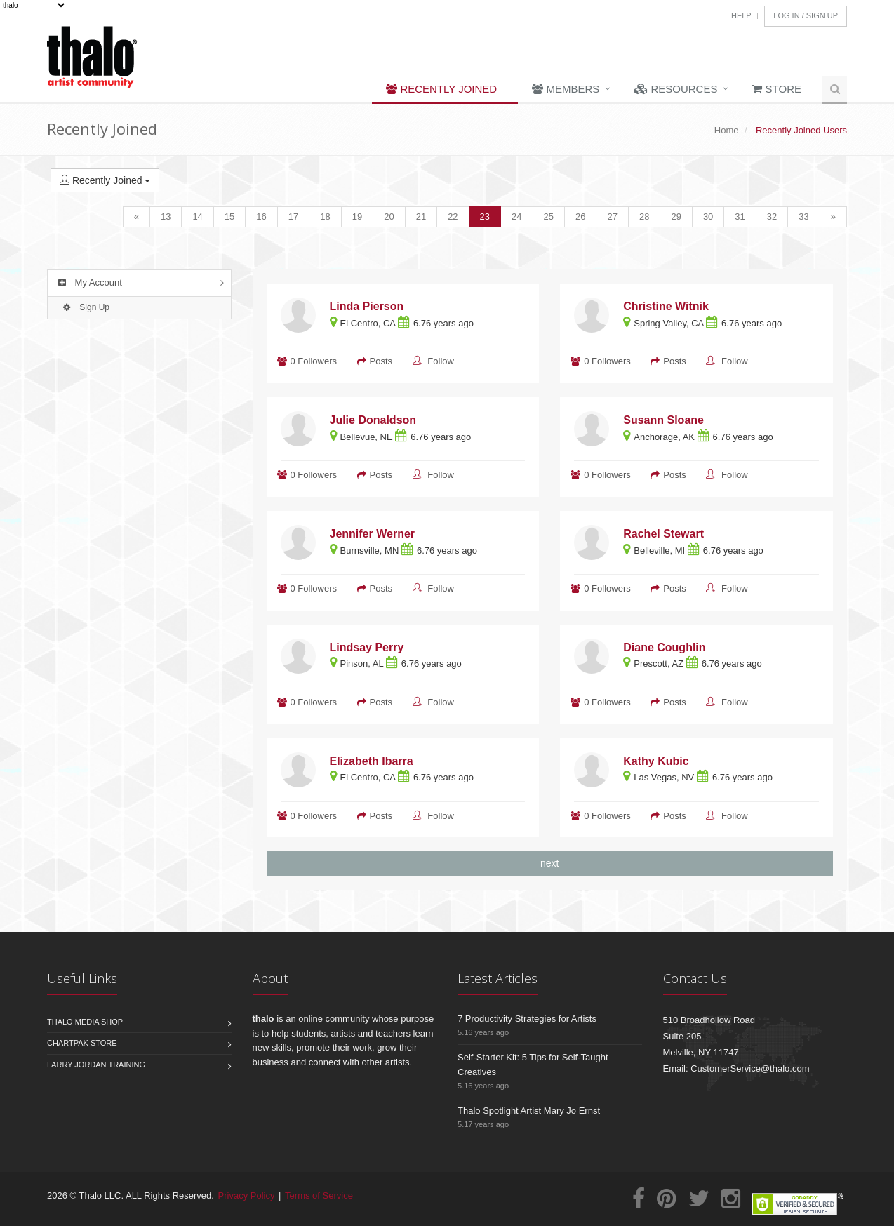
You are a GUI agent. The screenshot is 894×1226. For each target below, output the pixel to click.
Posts (381, 361)
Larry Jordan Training (96, 1064)
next (549, 863)
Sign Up (84, 307)
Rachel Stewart (663, 534)
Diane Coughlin (664, 647)
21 (421, 216)
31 (740, 216)
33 (803, 216)
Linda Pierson (367, 306)
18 (325, 216)
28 (644, 216)
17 (293, 216)
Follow (440, 361)
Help (741, 15)
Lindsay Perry (367, 647)
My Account (88, 282)
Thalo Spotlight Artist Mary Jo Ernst (529, 1110)
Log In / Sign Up (805, 15)
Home (726, 130)
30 (708, 216)
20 (389, 216)
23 (485, 216)
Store (776, 89)
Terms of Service (319, 1195)
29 (676, 216)
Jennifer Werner (372, 534)
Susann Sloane (663, 420)
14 (197, 216)
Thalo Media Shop (85, 1022)
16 (261, 216)
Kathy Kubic (655, 761)
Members (565, 89)
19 (357, 216)
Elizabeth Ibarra (371, 761)
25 (549, 216)
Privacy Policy (246, 1195)
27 (612, 216)
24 (516, 216)
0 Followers (314, 361)
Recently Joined (441, 89)
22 (453, 216)
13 (166, 216)
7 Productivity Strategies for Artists (527, 1018)
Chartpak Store (82, 1043)
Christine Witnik (666, 306)
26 (580, 216)
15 (229, 216)
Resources (675, 89)
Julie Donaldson (373, 420)
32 (772, 216)
